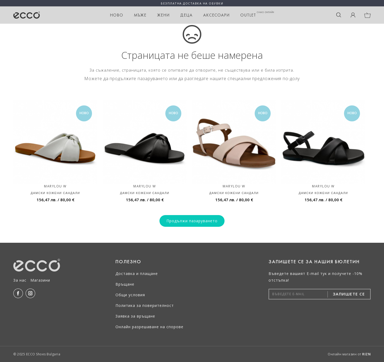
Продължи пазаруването (192, 220)
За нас (19, 280)
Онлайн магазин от (349, 354)
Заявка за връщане (135, 316)
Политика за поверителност (144, 305)
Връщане (124, 284)
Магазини (40, 280)
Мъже (140, 15)
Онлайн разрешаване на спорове (149, 326)
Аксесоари (216, 15)
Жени (163, 15)
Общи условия (130, 294)
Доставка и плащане (136, 273)
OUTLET (257, 14)
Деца (186, 15)
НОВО (116, 15)
